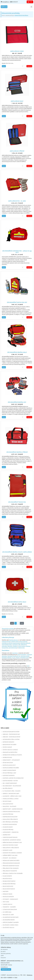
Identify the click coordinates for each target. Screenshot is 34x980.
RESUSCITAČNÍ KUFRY (8, 886)
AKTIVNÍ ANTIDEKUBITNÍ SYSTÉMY (11, 731)
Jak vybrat (3, 951)
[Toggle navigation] (31, 6)
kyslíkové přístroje (6, 641)
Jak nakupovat (4, 949)
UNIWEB (10, 977)
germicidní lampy (13, 647)
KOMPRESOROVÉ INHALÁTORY (10, 816)
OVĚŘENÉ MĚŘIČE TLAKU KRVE (10, 855)
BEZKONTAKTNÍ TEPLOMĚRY (9, 744)
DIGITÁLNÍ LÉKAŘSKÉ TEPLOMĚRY (11, 767)
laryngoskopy (5, 647)
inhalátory (15, 646)
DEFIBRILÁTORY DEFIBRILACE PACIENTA (12, 755)
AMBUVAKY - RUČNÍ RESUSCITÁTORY (11, 737)
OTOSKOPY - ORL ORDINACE (9, 858)
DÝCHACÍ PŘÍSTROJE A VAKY (9, 773)
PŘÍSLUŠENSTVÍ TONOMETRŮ (10, 871)
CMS (5, 977)
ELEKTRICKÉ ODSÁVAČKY (9, 775)
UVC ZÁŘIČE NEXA (7, 912)
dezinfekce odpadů (6, 657)
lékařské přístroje (13, 640)
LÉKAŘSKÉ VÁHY (6, 834)
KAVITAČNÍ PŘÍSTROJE (8, 814)
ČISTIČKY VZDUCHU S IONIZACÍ (10, 749)
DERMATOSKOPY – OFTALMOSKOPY (11, 760)
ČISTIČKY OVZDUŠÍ (7, 747)
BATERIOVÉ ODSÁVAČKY (8, 742)
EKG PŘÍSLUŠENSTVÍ (7, 788)
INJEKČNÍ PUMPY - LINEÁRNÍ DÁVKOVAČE (13, 809)
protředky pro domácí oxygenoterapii (11, 643)
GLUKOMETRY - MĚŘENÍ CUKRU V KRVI (12, 796)
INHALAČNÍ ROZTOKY (8, 804)
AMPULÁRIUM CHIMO (17, 51)
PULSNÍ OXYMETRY (7, 876)
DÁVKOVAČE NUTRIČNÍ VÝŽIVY (10, 752)
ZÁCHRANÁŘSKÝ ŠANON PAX (17, 502)
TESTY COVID (6, 901)
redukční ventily (15, 641)
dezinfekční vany (24, 657)
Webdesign (29, 975)
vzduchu (18, 657)
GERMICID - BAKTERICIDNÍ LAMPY (11, 793)
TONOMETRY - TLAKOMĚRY (9, 907)
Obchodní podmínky (6, 953)
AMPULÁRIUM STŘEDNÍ (17, 151)
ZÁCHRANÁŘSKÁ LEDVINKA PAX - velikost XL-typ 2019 (17, 251)
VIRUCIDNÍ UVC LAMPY (8, 914)
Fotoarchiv (3, 957)
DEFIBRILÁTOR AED (7, 757)
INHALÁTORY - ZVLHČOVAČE (9, 806)
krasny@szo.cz (5, 2)
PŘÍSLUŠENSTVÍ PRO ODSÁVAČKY (11, 868)
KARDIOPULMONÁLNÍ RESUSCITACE (11, 811)
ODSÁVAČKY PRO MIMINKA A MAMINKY (12, 853)
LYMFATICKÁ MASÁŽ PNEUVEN (10, 837)
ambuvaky (4, 646)
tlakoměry (9, 646)
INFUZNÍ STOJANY (7, 801)
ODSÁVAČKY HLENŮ (7, 850)
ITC (28, 666)
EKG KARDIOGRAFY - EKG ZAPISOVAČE (12, 786)
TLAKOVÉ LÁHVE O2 (7, 904)
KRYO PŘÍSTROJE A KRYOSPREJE (10, 822)
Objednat (29, 66)
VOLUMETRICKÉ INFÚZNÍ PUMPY (11, 917)
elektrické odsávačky (25, 643)
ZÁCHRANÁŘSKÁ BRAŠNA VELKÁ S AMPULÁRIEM (17, 552)
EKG (19, 644)
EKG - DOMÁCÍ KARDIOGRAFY (10, 783)
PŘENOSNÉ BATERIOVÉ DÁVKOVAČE (11, 863)
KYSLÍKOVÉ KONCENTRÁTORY (10, 824)
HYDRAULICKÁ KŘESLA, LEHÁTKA (10, 798)
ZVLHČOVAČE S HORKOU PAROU (10, 925)
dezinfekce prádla (25, 656)
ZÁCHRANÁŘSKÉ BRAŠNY (9, 920)
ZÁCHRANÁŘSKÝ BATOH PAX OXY (17, 302)
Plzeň (16, 977)
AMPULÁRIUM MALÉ (17, 101)
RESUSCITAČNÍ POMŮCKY (9, 889)
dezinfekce (15, 653)
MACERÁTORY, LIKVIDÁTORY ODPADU (12, 840)
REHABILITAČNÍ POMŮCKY (9, 881)
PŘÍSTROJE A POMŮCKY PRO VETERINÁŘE (13, 873)
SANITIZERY (5, 891)
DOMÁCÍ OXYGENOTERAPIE (9, 770)
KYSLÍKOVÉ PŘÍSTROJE (8, 829)
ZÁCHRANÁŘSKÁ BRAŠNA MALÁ (17, 352)
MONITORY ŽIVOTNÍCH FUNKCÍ (10, 845)
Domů (3, 15)
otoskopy (28, 646)
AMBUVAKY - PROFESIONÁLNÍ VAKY (11, 734)
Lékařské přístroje (10, 15)
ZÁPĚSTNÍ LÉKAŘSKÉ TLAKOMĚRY (11, 922)
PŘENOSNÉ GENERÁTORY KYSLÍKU (11, 865)
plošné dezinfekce (22, 654)
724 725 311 (15, 2)
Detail (3, 66)
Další (22, 623)
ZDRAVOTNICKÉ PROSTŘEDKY (21, 15)
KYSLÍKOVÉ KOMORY (8, 827)
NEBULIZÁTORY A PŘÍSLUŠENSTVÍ (11, 847)
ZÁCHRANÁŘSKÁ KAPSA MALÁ (17, 602)
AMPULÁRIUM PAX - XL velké (17, 201)
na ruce (13, 657)
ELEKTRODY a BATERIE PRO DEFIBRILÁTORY (13, 778)
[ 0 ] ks (30, 2)
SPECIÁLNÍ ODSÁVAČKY (8, 896)
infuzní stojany (21, 646)
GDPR (2, 955)
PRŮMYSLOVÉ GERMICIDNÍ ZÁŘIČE (11, 860)
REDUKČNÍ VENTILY (7, 878)
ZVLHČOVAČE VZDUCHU (8, 927)
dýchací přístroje (23, 641)
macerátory (15, 644)
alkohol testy (21, 647)
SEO (2, 977)
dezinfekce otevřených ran (14, 656)
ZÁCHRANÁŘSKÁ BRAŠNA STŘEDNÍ (17, 452)
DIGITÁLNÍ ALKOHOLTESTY (9, 765)
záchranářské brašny (7, 644)
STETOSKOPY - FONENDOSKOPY (10, 899)
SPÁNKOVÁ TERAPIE (7, 894)
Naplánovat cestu (6, 969)
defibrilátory (24, 644)
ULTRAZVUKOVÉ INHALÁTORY (10, 909)
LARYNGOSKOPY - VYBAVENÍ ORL (11, 832)
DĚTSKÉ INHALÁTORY (8, 762)
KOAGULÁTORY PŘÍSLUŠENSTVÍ (10, 819)
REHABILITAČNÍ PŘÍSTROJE (9, 883)
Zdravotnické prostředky (8, 628)
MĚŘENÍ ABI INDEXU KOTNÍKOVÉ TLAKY (12, 842)
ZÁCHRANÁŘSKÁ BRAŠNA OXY (17, 402)
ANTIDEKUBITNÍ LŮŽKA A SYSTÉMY (11, 739)
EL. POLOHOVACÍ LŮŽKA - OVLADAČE (11, 791)
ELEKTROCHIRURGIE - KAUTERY (10, 780)
